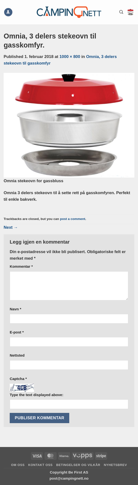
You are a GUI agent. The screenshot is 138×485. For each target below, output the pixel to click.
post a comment (72, 219)
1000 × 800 (70, 56)
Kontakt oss (40, 465)
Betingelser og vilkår (78, 465)
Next (11, 227)
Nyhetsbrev (115, 465)
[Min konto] (8, 12)
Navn (15, 309)
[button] (121, 12)
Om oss (18, 465)
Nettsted (17, 355)
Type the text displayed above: (36, 395)
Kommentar (21, 266)
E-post (17, 332)
